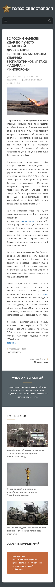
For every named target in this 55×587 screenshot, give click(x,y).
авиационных (27, 221)
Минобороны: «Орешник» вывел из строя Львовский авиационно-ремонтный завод (25, 453)
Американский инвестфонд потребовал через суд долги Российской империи (22, 492)
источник (11, 342)
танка (45, 294)
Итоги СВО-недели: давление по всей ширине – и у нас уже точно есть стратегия (26, 530)
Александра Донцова (32, 80)
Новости (33, 77)
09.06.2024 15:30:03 (14, 77)
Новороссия (12, 80)
